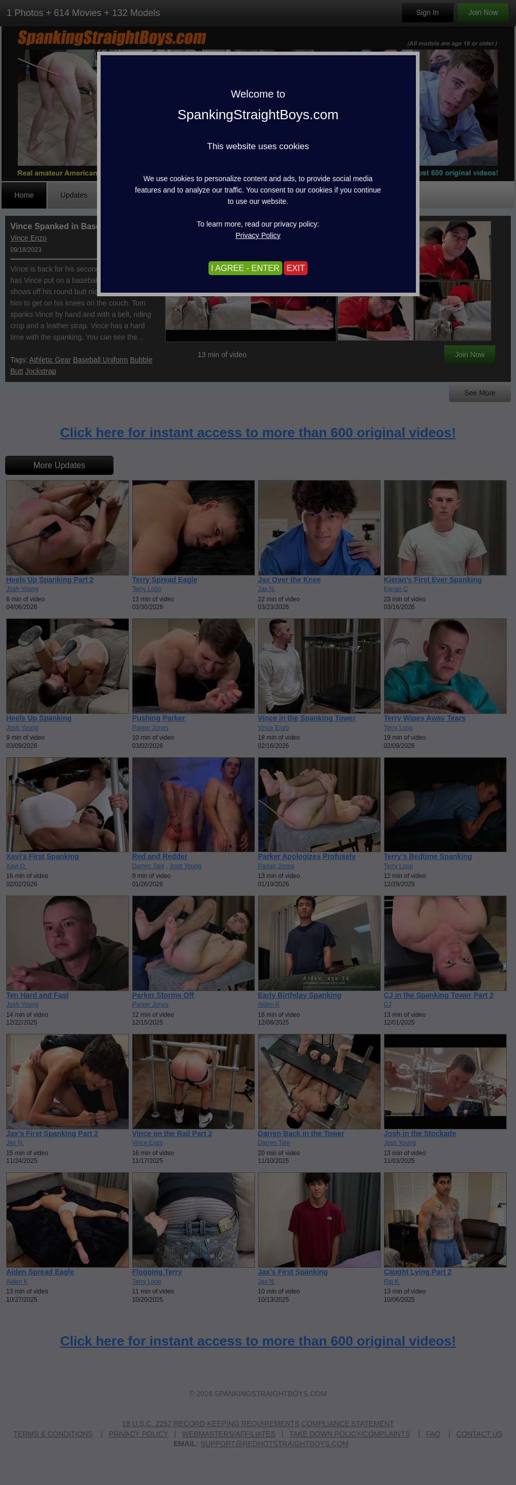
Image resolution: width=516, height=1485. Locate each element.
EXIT (295, 268)
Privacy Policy (257, 235)
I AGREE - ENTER (245, 268)
